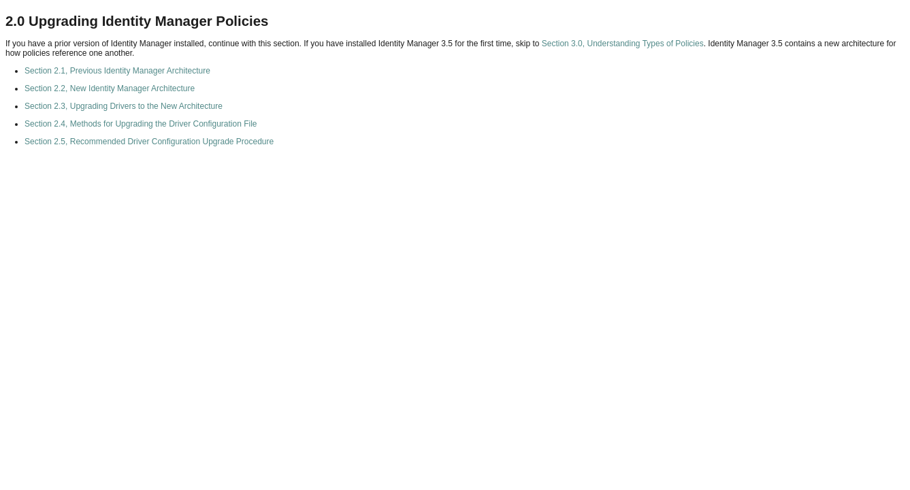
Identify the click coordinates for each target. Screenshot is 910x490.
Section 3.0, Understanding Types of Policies (623, 43)
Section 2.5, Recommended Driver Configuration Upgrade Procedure (149, 141)
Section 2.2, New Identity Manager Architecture (110, 88)
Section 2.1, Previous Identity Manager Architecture (117, 71)
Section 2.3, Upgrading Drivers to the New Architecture (124, 106)
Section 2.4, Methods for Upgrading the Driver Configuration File (141, 124)
